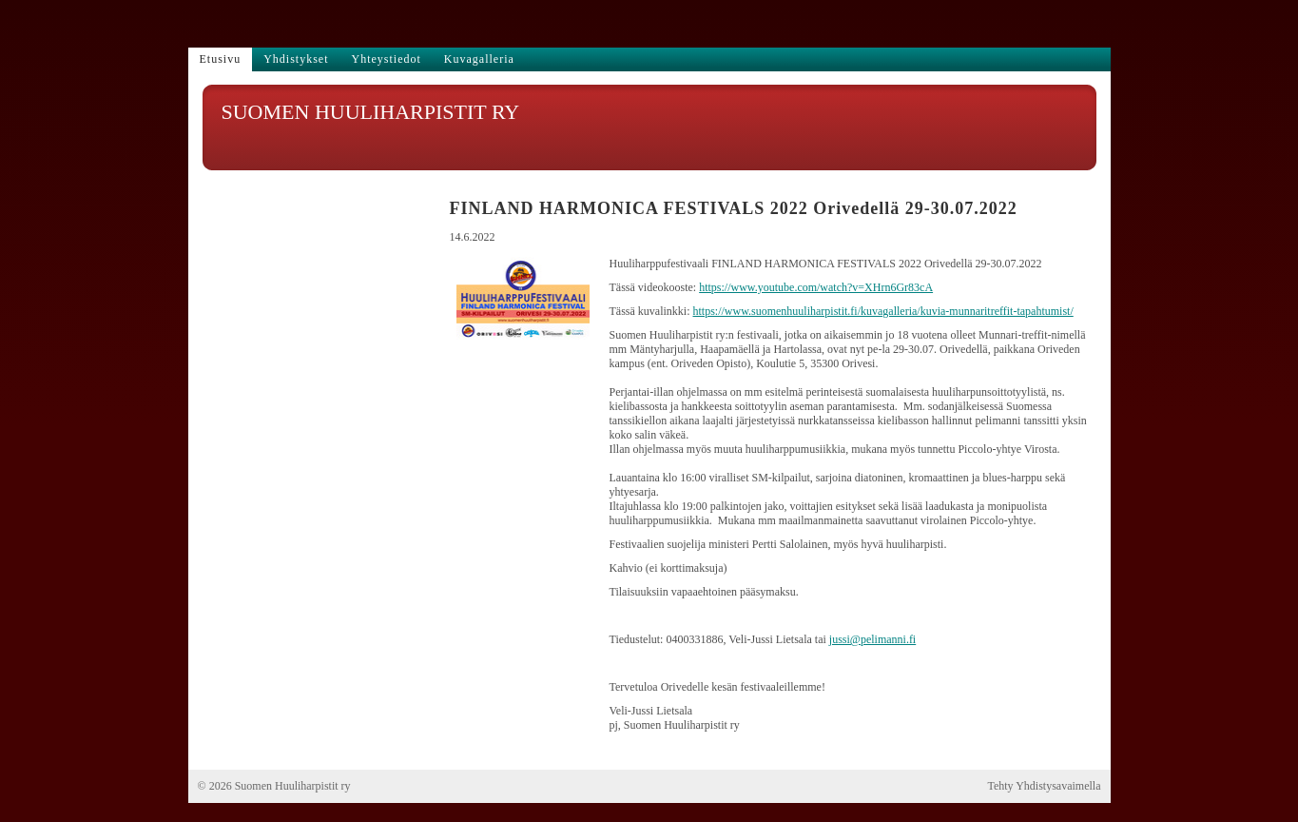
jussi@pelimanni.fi (872, 639)
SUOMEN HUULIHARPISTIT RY (371, 112)
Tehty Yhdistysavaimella (1043, 786)
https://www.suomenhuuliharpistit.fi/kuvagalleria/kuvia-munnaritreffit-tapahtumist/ (882, 311)
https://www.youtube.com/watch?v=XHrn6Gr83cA (816, 287)
